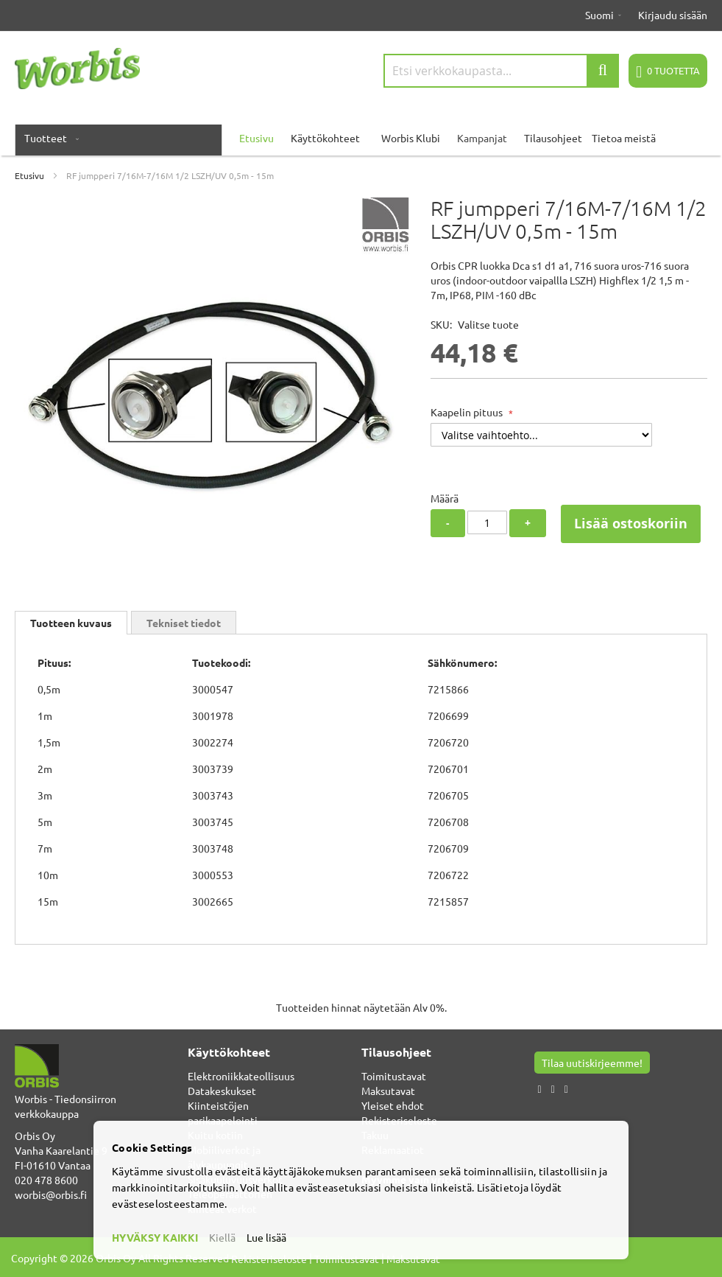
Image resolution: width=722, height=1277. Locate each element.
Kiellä (222, 1237)
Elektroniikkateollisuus (241, 1075)
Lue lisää (266, 1237)
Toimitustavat (393, 1075)
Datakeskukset (222, 1090)
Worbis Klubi (410, 137)
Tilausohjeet (553, 137)
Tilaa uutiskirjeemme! (592, 1062)
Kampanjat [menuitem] (482, 137)
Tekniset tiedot (183, 622)
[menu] (361, 137)
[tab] (71, 622)
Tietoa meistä (624, 137)
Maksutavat (388, 1090)
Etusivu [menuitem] (256, 137)
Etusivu (29, 175)
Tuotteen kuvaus (71, 622)
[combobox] (501, 70)
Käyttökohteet (325, 137)
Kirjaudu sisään (672, 14)
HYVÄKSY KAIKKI (155, 1237)
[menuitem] (48, 137)
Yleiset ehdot (392, 1105)
